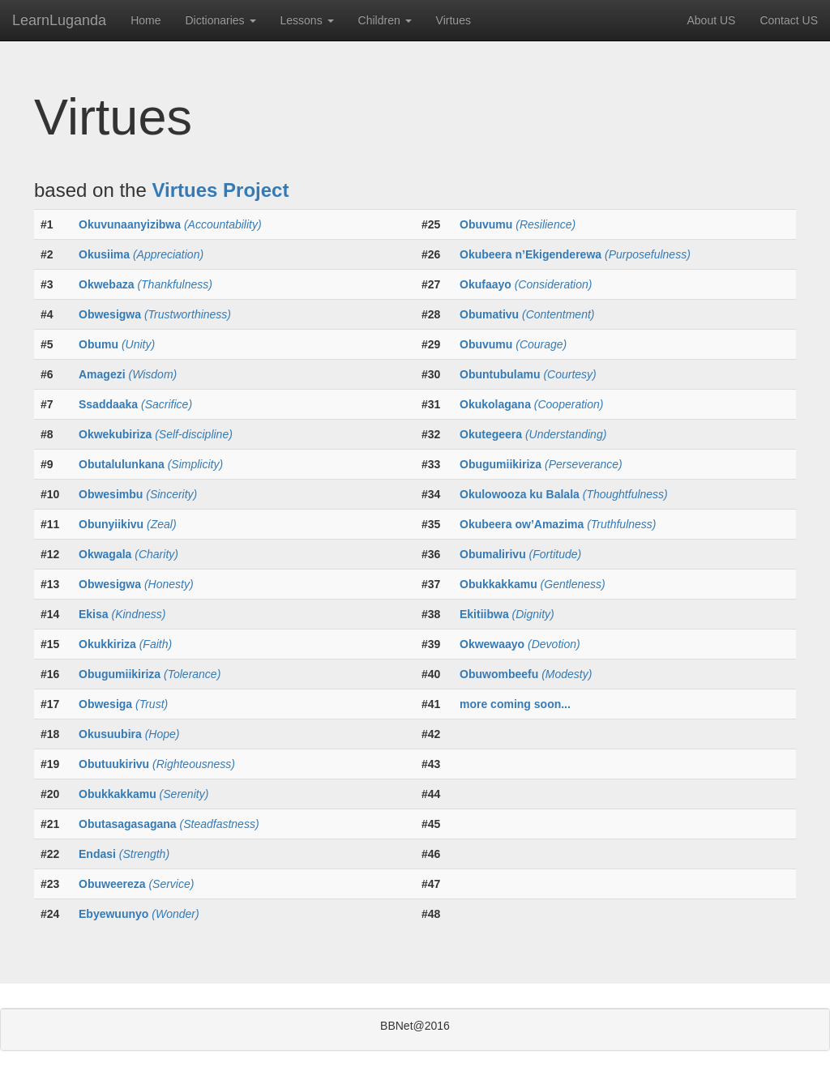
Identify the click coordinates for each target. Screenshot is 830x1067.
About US (711, 20)
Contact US (788, 20)
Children (385, 20)
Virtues (453, 20)
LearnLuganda (59, 20)
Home (145, 20)
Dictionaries (220, 20)
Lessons (307, 20)
